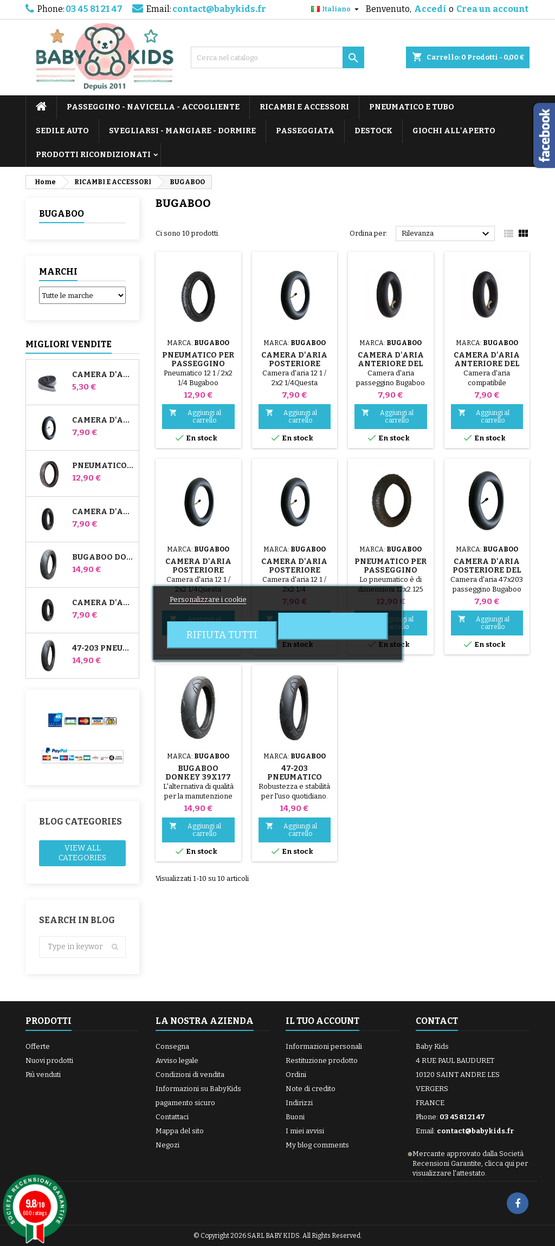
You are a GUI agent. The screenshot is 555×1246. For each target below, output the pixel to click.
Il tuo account (322, 1021)
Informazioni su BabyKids (198, 1089)
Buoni (295, 1117)
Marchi (58, 272)
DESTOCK (373, 130)
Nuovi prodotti (49, 1060)
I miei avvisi (305, 1131)
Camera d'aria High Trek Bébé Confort (103, 375)
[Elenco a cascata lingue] (336, 9)
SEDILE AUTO (62, 130)
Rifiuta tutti (221, 635)
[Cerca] (277, 57)
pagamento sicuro (185, 1103)
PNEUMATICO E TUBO (411, 107)
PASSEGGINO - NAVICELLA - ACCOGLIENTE (153, 107)
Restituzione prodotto (322, 1060)
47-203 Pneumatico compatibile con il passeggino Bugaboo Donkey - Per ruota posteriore (103, 648)
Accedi (430, 9)
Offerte (37, 1046)
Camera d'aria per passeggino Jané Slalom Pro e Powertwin (103, 420)
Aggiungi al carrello (195, 416)
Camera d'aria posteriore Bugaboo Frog (198, 570)
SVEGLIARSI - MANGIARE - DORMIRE (182, 130)
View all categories (82, 852)
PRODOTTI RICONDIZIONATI (93, 154)
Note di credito (310, 1089)
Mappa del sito (180, 1131)
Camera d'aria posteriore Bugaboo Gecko (294, 570)
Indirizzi (299, 1103)
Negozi (167, 1145)
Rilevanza (447, 234)
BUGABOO (61, 214)
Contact (437, 1021)
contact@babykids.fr (219, 9)
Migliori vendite (68, 344)
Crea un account (492, 9)
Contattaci (172, 1117)
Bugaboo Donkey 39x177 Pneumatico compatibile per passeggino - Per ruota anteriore (103, 557)
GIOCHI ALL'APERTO (453, 130)
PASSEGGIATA (305, 130)
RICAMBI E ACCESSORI (304, 107)
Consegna (172, 1046)
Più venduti (43, 1074)
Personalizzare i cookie (208, 599)
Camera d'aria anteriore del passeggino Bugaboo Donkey (103, 512)
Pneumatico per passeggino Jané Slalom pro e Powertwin (103, 466)
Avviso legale (177, 1060)
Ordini (296, 1074)
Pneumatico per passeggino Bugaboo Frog (390, 570)
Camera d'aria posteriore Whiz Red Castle (103, 603)
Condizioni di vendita (190, 1074)
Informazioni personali (324, 1046)
